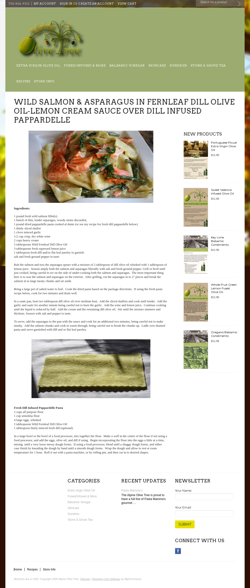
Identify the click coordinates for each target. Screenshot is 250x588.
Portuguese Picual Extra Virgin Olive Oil (224, 146)
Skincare (157, 65)
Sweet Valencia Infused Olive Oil (222, 191)
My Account (45, 3)
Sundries (178, 65)
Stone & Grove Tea (208, 65)
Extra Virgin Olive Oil (38, 65)
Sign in (66, 3)
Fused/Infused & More (85, 65)
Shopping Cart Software (106, 579)
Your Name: (183, 490)
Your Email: (183, 507)
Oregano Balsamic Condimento (224, 334)
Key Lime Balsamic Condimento (220, 240)
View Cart (127, 3)
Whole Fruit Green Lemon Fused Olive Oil (224, 288)
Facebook (178, 551)
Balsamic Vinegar (127, 65)
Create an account (96, 3)
